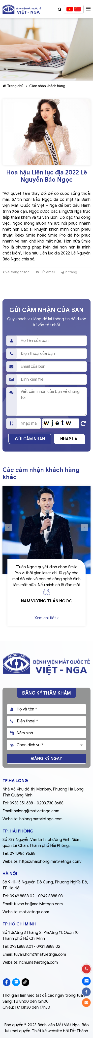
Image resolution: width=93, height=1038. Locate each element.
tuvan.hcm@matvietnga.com (40, 954)
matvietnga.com (34, 912)
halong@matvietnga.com (36, 811)
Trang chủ (12, 86)
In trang (69, 272)
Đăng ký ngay (46, 758)
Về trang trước (16, 272)
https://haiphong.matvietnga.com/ (50, 861)
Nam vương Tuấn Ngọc (46, 601)
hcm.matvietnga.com (38, 962)
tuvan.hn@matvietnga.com (38, 904)
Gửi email (45, 272)
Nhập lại (69, 439)
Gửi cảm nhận (30, 439)
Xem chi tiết (46, 618)
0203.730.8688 (50, 803)
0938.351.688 (21, 803)
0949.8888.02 (22, 896)
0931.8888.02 (48, 946)
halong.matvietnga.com (40, 819)
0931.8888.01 (21, 946)
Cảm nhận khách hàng (47, 86)
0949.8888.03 (50, 896)
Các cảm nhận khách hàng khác (41, 473)
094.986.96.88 (22, 853)
